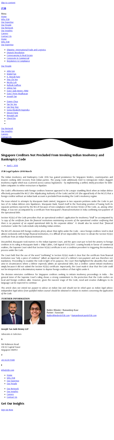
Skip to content (8, 2)
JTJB (3, 8)
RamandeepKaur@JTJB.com (84, 315)
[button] (57, 14)
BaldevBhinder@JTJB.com (58, 315)
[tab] (57, 16)
